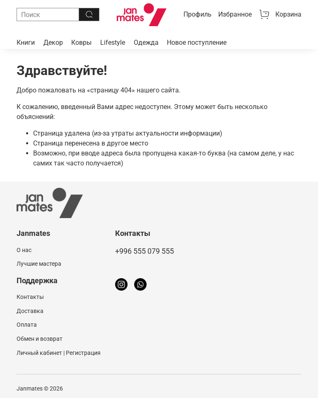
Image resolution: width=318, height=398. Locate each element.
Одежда (146, 42)
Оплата (27, 324)
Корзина (279, 14)
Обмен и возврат (40, 338)
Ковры (81, 42)
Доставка (30, 311)
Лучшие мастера (39, 263)
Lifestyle (112, 42)
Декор (53, 42)
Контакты (30, 297)
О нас (24, 250)
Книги (26, 42)
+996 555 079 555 (144, 251)
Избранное (235, 14)
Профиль (197, 14)
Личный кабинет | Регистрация (59, 353)
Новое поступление (196, 42)
